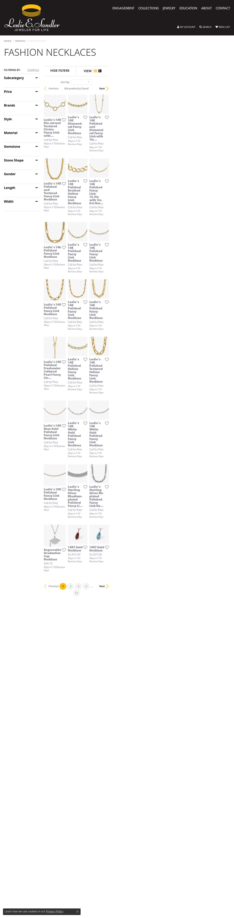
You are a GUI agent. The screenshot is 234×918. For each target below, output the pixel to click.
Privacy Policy (54, 911)
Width (9, 201)
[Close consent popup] (77, 911)
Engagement (123, 8)
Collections (148, 8)
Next (223, 88)
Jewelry (169, 8)
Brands (9, 105)
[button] (186, 27)
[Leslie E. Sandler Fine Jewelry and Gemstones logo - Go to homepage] (34, 17)
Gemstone (12, 146)
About (206, 8)
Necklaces (20, 40)
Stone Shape (13, 160)
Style (8, 119)
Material (10, 132)
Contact (223, 8)
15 (153, 761)
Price (8, 91)
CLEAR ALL (33, 70)
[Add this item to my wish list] (101, 158)
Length (9, 187)
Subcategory (14, 77)
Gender (10, 174)
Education (188, 8)
